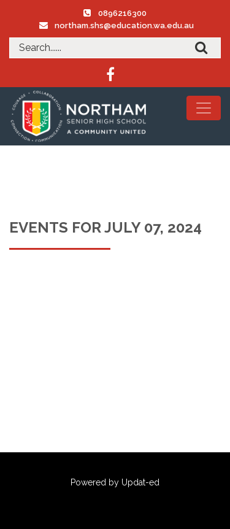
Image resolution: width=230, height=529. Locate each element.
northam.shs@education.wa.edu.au (124, 25)
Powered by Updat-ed (115, 482)
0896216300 (122, 13)
